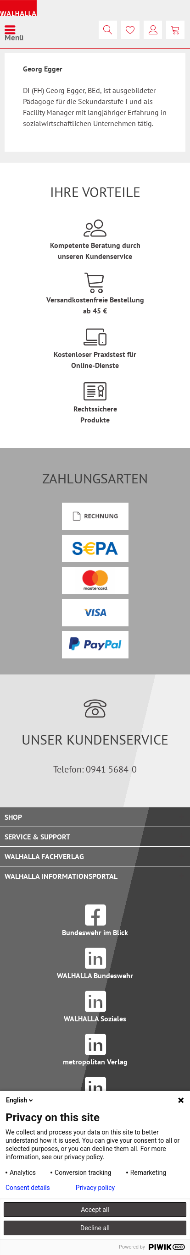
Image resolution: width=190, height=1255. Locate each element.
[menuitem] (14, 30)
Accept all (95, 1209)
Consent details (28, 1187)
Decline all (95, 1228)
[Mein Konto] (153, 30)
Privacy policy (95, 1187)
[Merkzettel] (130, 30)
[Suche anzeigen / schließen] (108, 30)
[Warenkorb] (175, 30)
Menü (14, 30)
